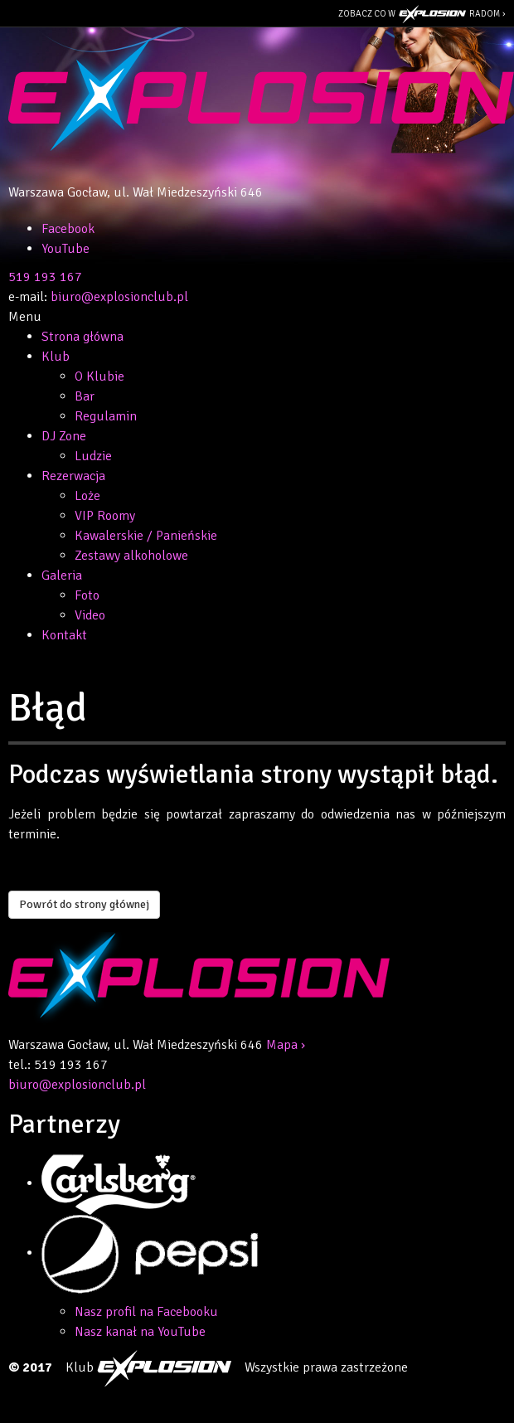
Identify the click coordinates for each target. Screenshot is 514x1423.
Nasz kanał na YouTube (140, 1331)
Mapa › (285, 1045)
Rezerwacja (73, 476)
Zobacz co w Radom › (422, 14)
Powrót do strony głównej (84, 904)
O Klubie (99, 376)
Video (90, 615)
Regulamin (106, 416)
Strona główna (82, 336)
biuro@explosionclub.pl (119, 297)
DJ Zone (63, 436)
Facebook (68, 229)
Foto (87, 595)
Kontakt (64, 635)
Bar (85, 396)
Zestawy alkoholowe (131, 555)
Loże (87, 496)
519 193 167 (45, 277)
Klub (55, 356)
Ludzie (93, 456)
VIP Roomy (105, 516)
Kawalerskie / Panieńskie (146, 535)
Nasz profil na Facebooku (146, 1312)
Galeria (61, 575)
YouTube (65, 248)
